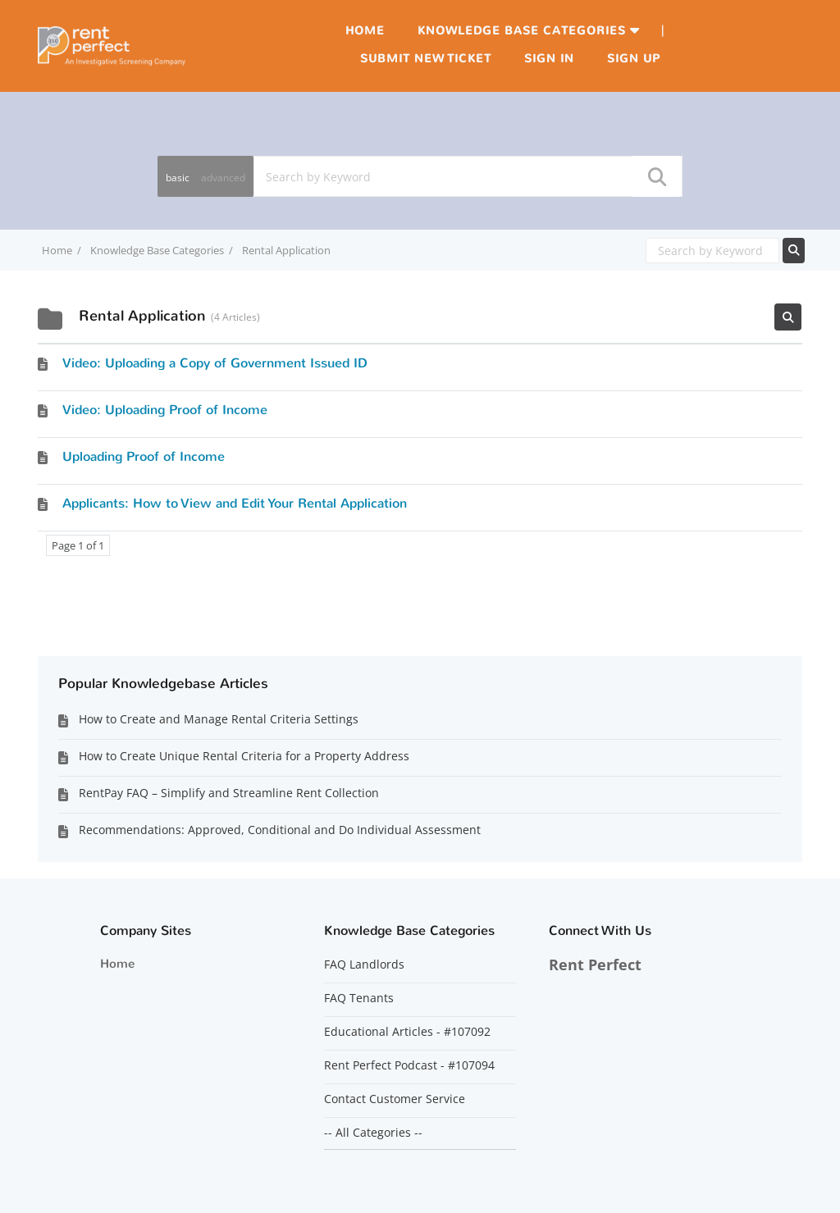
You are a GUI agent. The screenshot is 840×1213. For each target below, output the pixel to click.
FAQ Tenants (359, 998)
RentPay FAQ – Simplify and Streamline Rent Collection (229, 792)
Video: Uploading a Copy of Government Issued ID (215, 363)
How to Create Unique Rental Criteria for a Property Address (244, 756)
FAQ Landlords (364, 964)
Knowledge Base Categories (522, 31)
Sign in (549, 58)
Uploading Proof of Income (143, 456)
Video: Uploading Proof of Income (164, 409)
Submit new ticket (425, 58)
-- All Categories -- (373, 1132)
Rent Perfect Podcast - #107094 (409, 1065)
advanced (223, 178)
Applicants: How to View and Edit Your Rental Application (234, 503)
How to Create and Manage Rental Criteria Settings (218, 719)
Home (365, 31)
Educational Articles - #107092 (407, 1031)
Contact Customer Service (394, 1099)
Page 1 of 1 (78, 545)
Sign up (633, 58)
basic (177, 178)
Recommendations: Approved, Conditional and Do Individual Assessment (280, 829)
